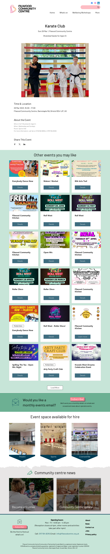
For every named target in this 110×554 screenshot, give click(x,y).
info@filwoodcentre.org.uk (67, 533)
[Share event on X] (20, 144)
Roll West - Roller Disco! (54, 326)
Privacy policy (90, 534)
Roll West (48, 215)
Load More (55, 388)
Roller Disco (17, 289)
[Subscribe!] (77, 399)
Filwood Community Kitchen (21, 216)
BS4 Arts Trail (81, 181)
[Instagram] (95, 3)
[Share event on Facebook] (15, 144)
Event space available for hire (55, 416)
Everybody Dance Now (22, 181)
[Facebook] (92, 3)
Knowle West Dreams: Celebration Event (85, 366)
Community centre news (55, 472)
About (87, 520)
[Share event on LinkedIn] (24, 144)
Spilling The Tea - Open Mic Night (22, 366)
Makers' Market (51, 181)
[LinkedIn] (98, 3)
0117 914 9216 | (45, 533)
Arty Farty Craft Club (53, 369)
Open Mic (48, 252)
